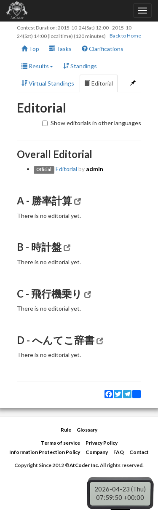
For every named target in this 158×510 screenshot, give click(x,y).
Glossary (87, 430)
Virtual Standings (47, 83)
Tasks (60, 48)
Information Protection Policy (44, 452)
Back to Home (125, 35)
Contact (139, 452)
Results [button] (37, 66)
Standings (80, 66)
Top (30, 48)
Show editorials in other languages (91, 122)
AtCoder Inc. (84, 465)
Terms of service (60, 443)
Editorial (98, 83)
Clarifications (102, 48)
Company (97, 452)
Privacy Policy (102, 443)
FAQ (118, 452)
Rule (66, 430)
